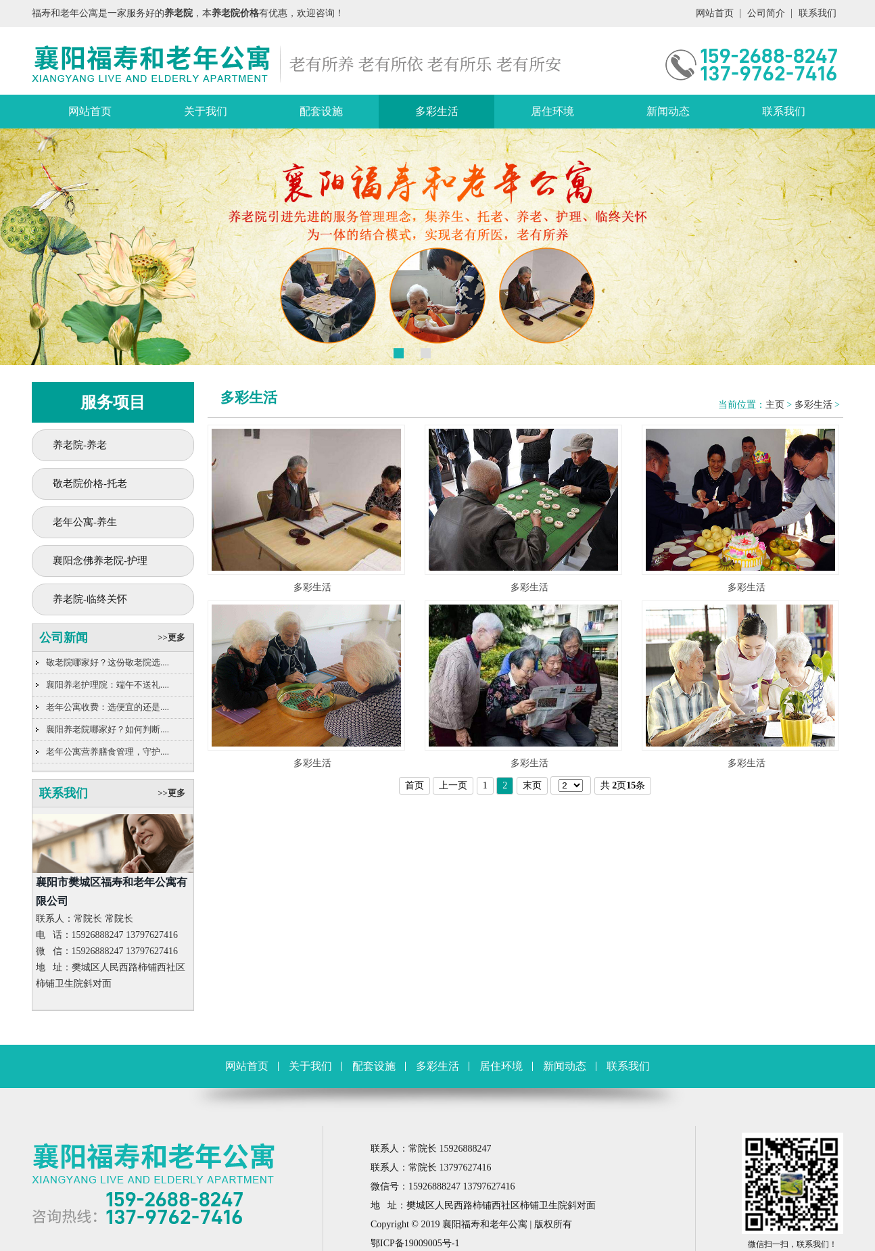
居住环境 (552, 111)
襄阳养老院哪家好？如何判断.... (107, 729)
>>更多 (171, 637)
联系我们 (817, 13)
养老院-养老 (80, 445)
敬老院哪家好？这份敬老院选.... (107, 662)
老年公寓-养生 (85, 522)
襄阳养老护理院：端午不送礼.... (107, 685)
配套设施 (321, 111)
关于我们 (205, 111)
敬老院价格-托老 (90, 483)
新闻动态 (668, 111)
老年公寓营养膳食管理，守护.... (107, 752)
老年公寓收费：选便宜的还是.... (107, 707)
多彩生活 (436, 111)
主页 (774, 405)
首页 (414, 785)
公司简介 (766, 13)
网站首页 (715, 13)
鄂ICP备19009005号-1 (415, 1243)
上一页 (453, 785)
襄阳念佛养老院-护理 (100, 560)
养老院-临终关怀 (90, 599)
